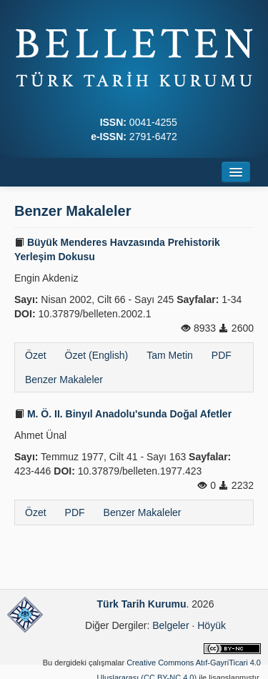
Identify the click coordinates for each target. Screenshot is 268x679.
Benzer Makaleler (64, 379)
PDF (222, 355)
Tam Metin (170, 355)
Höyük (211, 625)
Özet (35, 355)
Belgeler (170, 625)
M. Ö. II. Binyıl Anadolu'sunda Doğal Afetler (123, 414)
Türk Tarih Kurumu (142, 604)
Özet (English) (97, 355)
